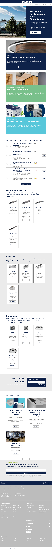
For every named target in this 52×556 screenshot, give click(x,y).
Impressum (12, 549)
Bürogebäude (3, 507)
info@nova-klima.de (17, 494)
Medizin (14, 512)
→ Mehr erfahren (35, 32)
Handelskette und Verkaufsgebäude (4, 517)
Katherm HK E (26, 208)
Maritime (2, 514)
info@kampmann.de (4, 494)
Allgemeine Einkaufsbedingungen (24, 549)
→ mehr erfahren (12, 131)
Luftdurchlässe (29, 514)
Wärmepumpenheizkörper (31, 512)
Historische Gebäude (17, 514)
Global (2, 540)
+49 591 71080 (3, 493)
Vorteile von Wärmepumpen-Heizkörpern (22, 143)
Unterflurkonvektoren (30, 507)
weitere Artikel (26, 460)
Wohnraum (15, 518)
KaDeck (39, 272)
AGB (16, 549)
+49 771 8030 (16, 493)
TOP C (26, 334)
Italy (14, 543)
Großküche (15, 510)
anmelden (30, 533)
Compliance (36, 551)
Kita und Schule (16, 507)
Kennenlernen (13, 220)
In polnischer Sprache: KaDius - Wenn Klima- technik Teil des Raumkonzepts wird (22, 153)
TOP (12, 334)
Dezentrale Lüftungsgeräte (44, 510)
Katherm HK (13, 208)
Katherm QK (39, 208)
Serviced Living (3, 512)
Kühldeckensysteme (43, 515)
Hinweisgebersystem (17, 551)
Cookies (39, 549)
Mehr (43, 146)
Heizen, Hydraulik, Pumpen (19, 177)
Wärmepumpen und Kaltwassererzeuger (43, 513)
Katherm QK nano (13, 234)
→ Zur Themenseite (13, 99)
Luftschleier (41, 507)
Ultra (39, 334)
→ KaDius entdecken (13, 67)
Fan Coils (28, 510)
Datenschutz (34, 549)
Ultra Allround (13, 357)
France (41, 543)
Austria (15, 540)
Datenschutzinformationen (34, 478)
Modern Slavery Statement (27, 551)
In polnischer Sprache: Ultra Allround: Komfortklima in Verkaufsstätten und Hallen (21, 170)
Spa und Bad (15, 516)
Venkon (26, 272)
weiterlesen (15, 427)
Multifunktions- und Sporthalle (6, 519)
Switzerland (29, 540)
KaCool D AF (13, 294)
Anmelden (26, 474)
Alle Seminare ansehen (26, 184)
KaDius (13, 272)
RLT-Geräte (29, 516)
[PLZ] (36, 383)
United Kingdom (42, 540)
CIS (27, 543)
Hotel (2, 510)
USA (2, 543)
